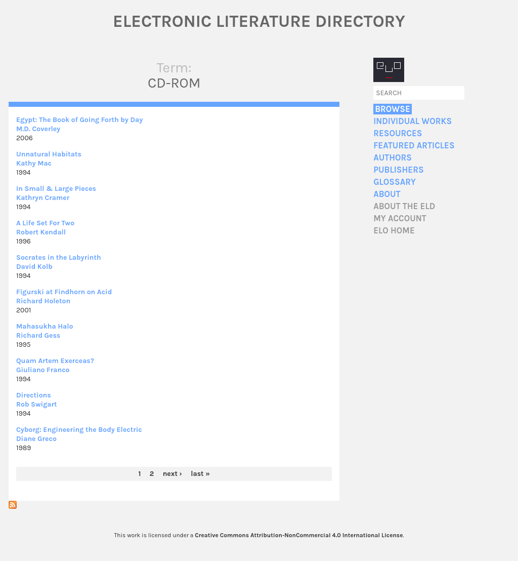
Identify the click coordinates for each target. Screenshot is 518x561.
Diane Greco (36, 438)
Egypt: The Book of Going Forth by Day (79, 119)
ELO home (394, 230)
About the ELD (404, 206)
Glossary (394, 182)
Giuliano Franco (42, 370)
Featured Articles (413, 145)
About (386, 194)
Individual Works (412, 121)
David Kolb (34, 266)
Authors (392, 158)
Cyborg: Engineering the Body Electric (79, 429)
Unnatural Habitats (48, 154)
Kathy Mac (34, 163)
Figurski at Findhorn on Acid (64, 292)
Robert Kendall (41, 232)
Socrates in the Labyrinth (58, 257)
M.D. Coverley (38, 129)
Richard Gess (38, 335)
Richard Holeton (43, 301)
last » (200, 473)
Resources (397, 133)
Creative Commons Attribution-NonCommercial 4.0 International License (299, 535)
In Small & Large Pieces (56, 188)
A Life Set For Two (45, 223)
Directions (33, 395)
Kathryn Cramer (42, 197)
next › (172, 473)
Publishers (398, 170)
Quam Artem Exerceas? (55, 360)
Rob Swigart (36, 404)
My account (399, 218)
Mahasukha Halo (44, 326)
